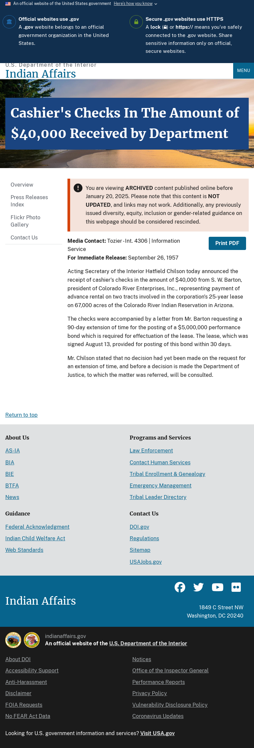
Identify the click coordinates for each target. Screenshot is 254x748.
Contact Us (24, 237)
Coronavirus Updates (158, 716)
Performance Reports (158, 682)
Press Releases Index (29, 201)
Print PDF (227, 243)
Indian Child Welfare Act (35, 538)
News (12, 497)
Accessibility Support (32, 670)
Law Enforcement (151, 450)
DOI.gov (139, 527)
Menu (243, 70)
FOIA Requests (23, 705)
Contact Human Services (160, 462)
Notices (141, 659)
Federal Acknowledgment (37, 527)
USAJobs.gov (146, 562)
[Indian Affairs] (119, 74)
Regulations (144, 538)
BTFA (12, 485)
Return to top (21, 415)
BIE (9, 474)
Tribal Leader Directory (158, 497)
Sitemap (140, 550)
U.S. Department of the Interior (148, 643)
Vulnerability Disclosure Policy (170, 705)
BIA (9, 462)
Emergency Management (160, 485)
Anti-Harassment (26, 682)
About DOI (18, 659)
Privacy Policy (149, 693)
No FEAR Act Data (27, 716)
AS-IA (12, 450)
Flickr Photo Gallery (25, 221)
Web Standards (24, 550)
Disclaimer (18, 693)
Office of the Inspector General (170, 670)
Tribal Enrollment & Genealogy (167, 474)
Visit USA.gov (157, 733)
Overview (22, 185)
